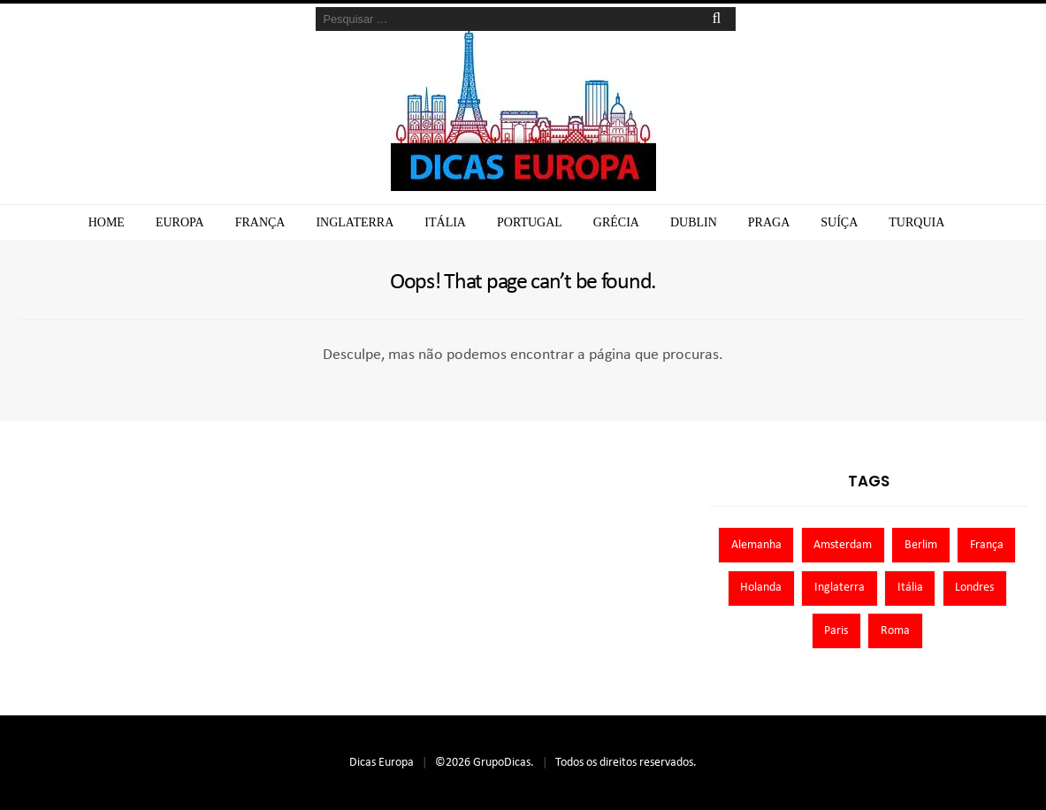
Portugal (529, 222)
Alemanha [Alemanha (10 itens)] (756, 545)
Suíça (839, 222)
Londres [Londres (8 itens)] (974, 587)
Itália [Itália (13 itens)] (910, 587)
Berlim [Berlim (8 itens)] (921, 545)
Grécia (616, 222)
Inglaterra (354, 222)
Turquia (916, 222)
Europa (180, 222)
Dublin (693, 222)
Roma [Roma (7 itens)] (895, 631)
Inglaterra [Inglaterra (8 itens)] (839, 587)
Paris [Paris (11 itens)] (836, 631)
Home (106, 222)
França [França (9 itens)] (987, 545)
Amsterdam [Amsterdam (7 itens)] (842, 545)
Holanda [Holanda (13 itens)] (761, 587)
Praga (769, 222)
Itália (445, 222)
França (260, 222)
